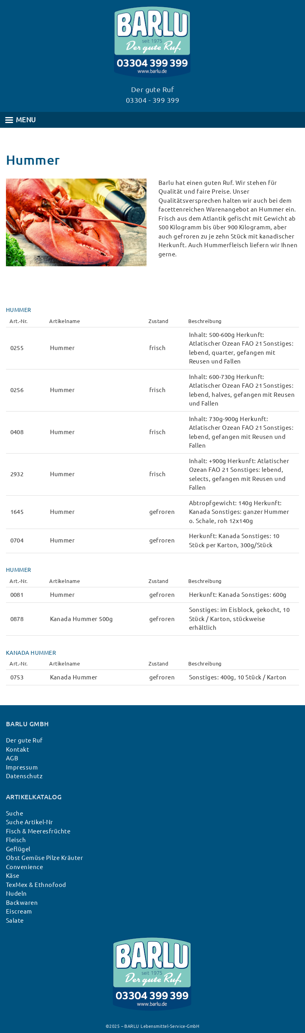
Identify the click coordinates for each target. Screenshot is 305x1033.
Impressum (22, 767)
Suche (14, 813)
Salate (15, 920)
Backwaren (22, 902)
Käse (12, 875)
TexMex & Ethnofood (36, 884)
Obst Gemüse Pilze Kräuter (44, 857)
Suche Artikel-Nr (29, 822)
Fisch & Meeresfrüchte (38, 831)
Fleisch (16, 840)
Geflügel (18, 849)
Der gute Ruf (24, 740)
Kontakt (17, 749)
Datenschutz (24, 776)
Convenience (24, 867)
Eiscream (19, 911)
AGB (12, 758)
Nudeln (16, 893)
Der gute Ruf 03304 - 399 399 (152, 94)
